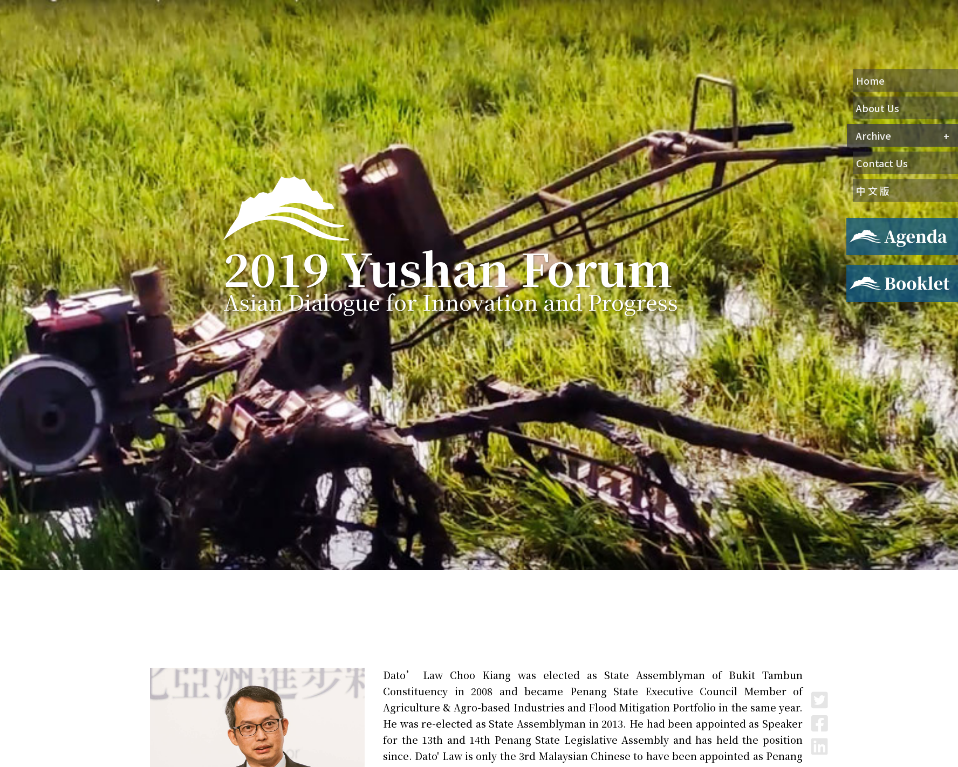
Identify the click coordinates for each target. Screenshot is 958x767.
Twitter (819, 699)
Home (870, 80)
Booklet (862, 271)
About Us (877, 108)
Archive (873, 135)
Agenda (860, 224)
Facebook (819, 723)
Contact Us (882, 163)
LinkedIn (819, 746)
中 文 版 (872, 190)
